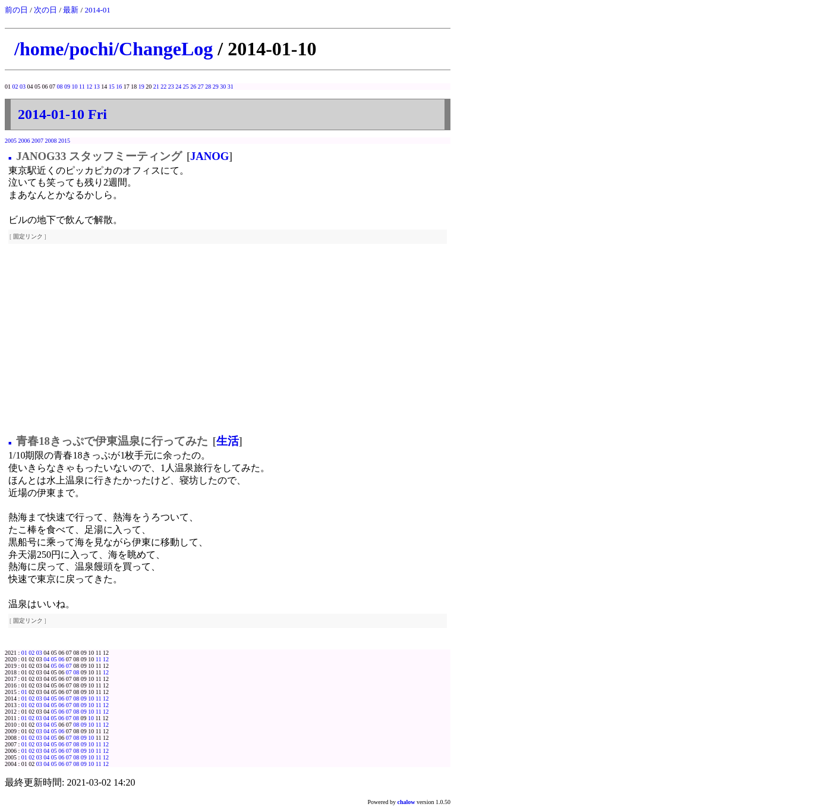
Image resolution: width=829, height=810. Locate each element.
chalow (406, 802)
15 (112, 86)
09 (67, 86)
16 (119, 86)
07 (69, 666)
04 (46, 659)
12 (89, 86)
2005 (11, 140)
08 (60, 86)
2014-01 (97, 9)
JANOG (209, 156)
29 (216, 86)
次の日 (45, 9)
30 (223, 86)
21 (156, 86)
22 (163, 86)
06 (61, 659)
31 (231, 86)
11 (82, 86)
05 (54, 659)
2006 (24, 140)
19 (141, 86)
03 (23, 86)
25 (186, 86)
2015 (64, 140)
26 (193, 86)
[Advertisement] (227, 339)
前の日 (16, 9)
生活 (227, 441)
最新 (70, 9)
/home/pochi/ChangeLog (113, 48)
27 (201, 86)
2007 (37, 140)
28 (208, 86)
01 (24, 652)
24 (178, 86)
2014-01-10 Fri (62, 114)
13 (97, 86)
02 (15, 86)
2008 (51, 140)
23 (171, 86)
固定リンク (28, 236)
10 (75, 86)
